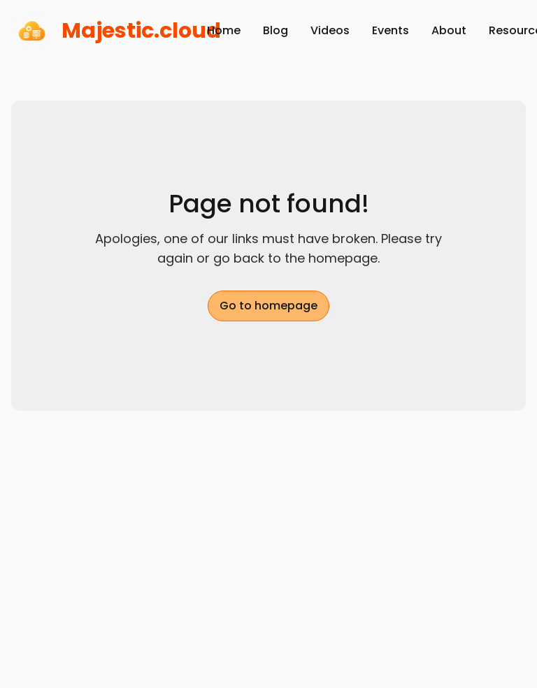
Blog (275, 30)
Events (390, 30)
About (448, 30)
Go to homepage (268, 306)
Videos (330, 30)
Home (224, 30)
